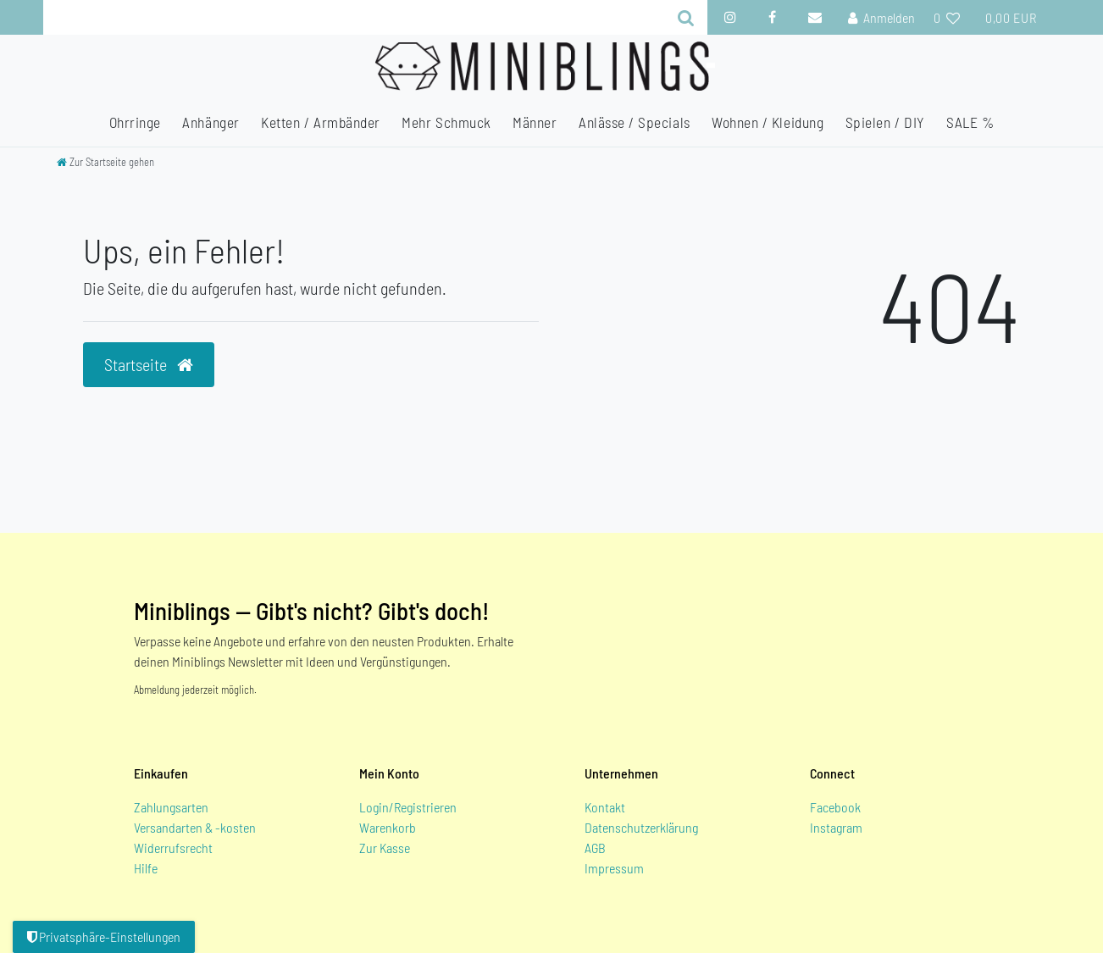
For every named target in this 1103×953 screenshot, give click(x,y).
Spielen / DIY (885, 122)
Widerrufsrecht (173, 847)
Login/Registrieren (408, 807)
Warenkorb (387, 827)
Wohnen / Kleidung (767, 122)
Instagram (836, 827)
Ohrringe (135, 122)
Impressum (614, 868)
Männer (535, 122)
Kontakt (605, 807)
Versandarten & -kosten (195, 827)
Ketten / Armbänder (320, 122)
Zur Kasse (384, 847)
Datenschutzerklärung (641, 827)
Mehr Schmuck (446, 122)
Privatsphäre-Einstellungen (103, 936)
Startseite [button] (148, 364)
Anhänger (210, 122)
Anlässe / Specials (634, 122)
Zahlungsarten (171, 807)
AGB (595, 847)
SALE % (970, 122)
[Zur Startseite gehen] (105, 162)
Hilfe (146, 868)
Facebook (835, 807)
